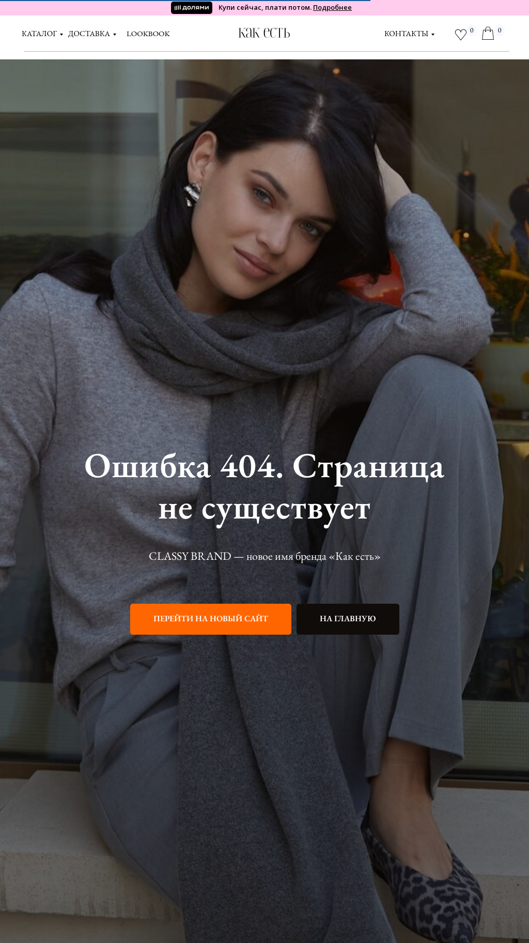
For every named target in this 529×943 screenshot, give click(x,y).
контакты (406, 33)
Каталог (39, 33)
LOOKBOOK (148, 33)
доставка (89, 33)
